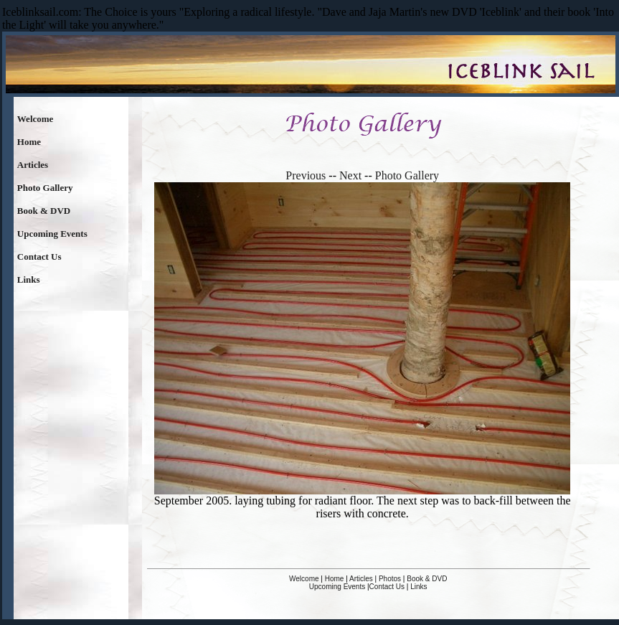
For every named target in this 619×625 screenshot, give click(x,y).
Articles (32, 164)
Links (28, 279)
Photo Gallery (45, 187)
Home (29, 141)
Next (350, 175)
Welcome (35, 118)
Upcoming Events (52, 233)
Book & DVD (43, 210)
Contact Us (39, 256)
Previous (305, 175)
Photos (390, 579)
